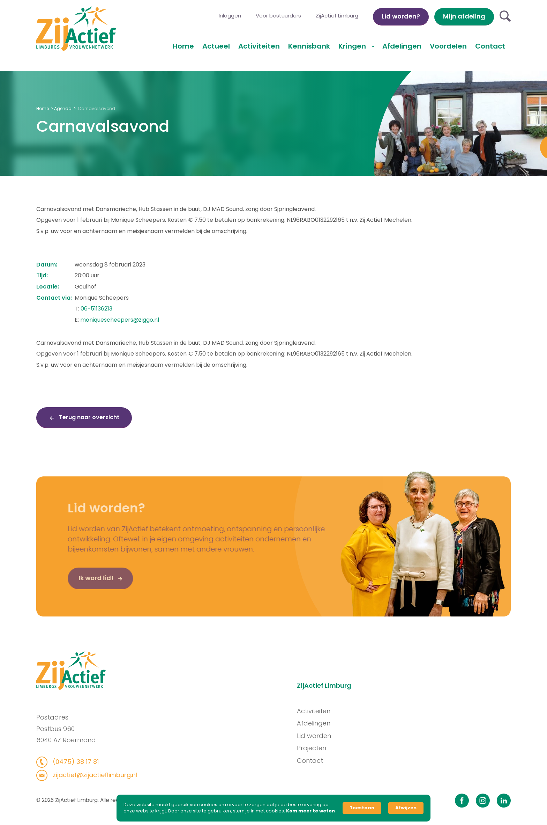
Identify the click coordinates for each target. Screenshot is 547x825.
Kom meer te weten (310, 811)
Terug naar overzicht (88, 417)
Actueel (216, 46)
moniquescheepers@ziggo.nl (119, 320)
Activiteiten (259, 46)
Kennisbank (309, 46)
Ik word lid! (82, 586)
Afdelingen (401, 46)
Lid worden (322, 735)
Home (183, 46)
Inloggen (230, 15)
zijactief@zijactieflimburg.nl (86, 775)
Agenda (63, 108)
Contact (490, 46)
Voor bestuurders (278, 15)
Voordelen (448, 46)
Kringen (353, 46)
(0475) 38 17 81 (66, 761)
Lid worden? (401, 16)
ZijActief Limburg (337, 15)
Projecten (320, 748)
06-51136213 (96, 309)
